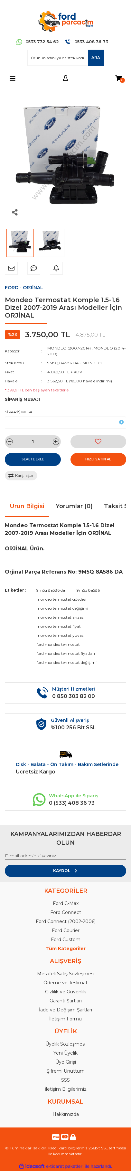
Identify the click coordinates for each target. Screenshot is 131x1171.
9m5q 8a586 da (50, 590)
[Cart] (118, 78)
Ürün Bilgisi (27, 506)
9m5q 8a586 (88, 590)
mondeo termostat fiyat (58, 626)
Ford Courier (66, 930)
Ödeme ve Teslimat (65, 983)
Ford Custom (65, 939)
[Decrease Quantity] (9, 441)
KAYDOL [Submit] (65, 870)
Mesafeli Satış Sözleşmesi (65, 974)
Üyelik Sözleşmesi (65, 1044)
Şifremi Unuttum (66, 1071)
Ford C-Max (66, 903)
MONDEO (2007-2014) (69, 348)
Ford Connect (65, 912)
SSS (65, 1080)
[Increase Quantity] (56, 441)
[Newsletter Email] (65, 856)
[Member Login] (65, 78)
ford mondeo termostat (58, 644)
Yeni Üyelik (65, 1053)
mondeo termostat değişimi (62, 608)
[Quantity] (32, 441)
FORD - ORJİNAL (24, 287)
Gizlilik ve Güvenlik (65, 992)
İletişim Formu (65, 1019)
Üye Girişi (65, 1062)
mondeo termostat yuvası (60, 635)
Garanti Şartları (66, 1001)
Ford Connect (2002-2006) (66, 921)
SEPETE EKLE (33, 459)
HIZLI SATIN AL (98, 459)
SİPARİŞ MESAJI (20, 411)
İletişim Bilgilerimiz (66, 1089)
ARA (95, 57)
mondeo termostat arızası (60, 617)
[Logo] (65, 21)
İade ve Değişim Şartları (65, 1010)
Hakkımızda (65, 1114)
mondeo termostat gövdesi (61, 599)
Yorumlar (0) (74, 506)
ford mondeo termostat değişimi (66, 662)
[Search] (65, 58)
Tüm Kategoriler (65, 948)
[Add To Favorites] (98, 441)
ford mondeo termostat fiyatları (65, 653)
